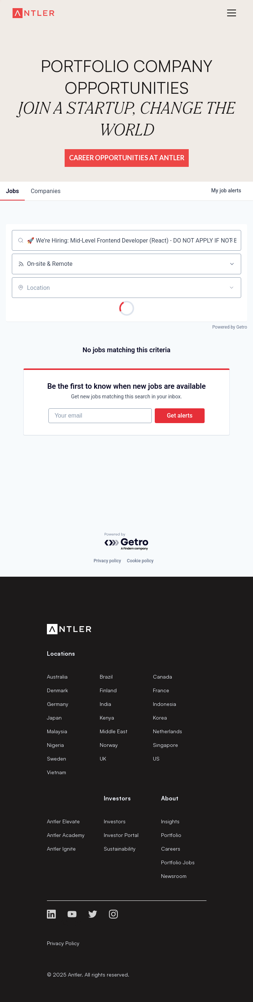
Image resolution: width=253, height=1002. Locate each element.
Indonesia (164, 704)
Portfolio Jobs (178, 862)
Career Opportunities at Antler (126, 158)
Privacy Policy (63, 943)
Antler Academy (66, 835)
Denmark (57, 690)
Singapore (165, 745)
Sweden (56, 758)
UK (103, 758)
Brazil (106, 676)
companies (46, 191)
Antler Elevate (63, 821)
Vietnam (56, 772)
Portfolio (171, 835)
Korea (160, 717)
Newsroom (174, 876)
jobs (12, 191)
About (169, 798)
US (156, 758)
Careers (170, 848)
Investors (115, 821)
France (161, 690)
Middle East (113, 731)
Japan (54, 717)
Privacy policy (107, 560)
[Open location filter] (231, 287)
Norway (109, 745)
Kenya (107, 717)
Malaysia (57, 731)
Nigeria (55, 745)
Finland (108, 690)
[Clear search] (231, 240)
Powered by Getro (229, 327)
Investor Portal (121, 835)
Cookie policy (140, 560)
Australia (57, 676)
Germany (57, 704)
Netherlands (167, 731)
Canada (162, 676)
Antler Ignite (61, 848)
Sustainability (120, 848)
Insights (170, 821)
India (105, 704)
